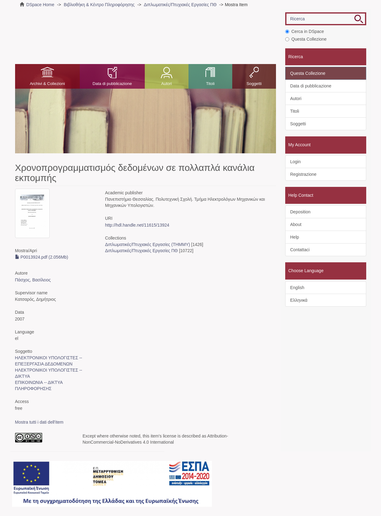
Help (294, 237)
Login (295, 161)
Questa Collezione (305, 39)
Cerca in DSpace (304, 31)
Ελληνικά (298, 300)
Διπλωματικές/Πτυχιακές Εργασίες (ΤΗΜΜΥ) (147, 244)
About (296, 224)
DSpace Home (40, 4)
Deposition (300, 211)
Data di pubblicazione (112, 83)
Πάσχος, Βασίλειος (33, 279)
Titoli (210, 83)
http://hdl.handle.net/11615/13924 (137, 225)
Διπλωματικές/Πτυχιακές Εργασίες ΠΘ (180, 4)
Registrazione (303, 174)
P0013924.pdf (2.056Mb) (41, 257)
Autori (166, 83)
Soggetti (253, 83)
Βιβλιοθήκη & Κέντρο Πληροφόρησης (99, 4)
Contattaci (300, 249)
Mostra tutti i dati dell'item (39, 422)
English (297, 287)
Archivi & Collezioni (47, 83)
